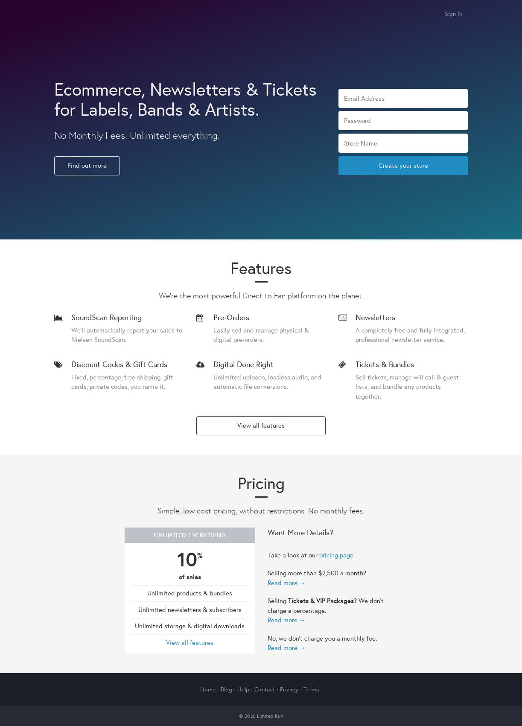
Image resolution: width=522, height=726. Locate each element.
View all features (261, 425)
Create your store (403, 165)
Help (243, 689)
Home (208, 689)
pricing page (336, 555)
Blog (226, 689)
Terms (311, 689)
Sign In (453, 13)
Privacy (289, 689)
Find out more (87, 165)
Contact (264, 689)
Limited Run (63, 14)
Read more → (287, 583)
